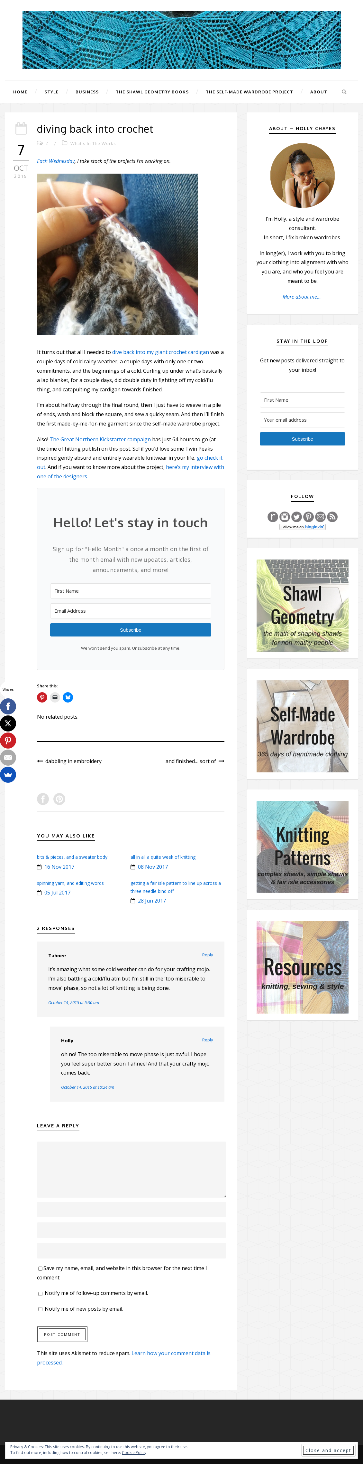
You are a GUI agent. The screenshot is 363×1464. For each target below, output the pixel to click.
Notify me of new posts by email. (84, 1308)
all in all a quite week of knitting (163, 857)
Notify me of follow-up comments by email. (96, 1293)
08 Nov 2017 (153, 866)
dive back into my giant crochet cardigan (160, 352)
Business (87, 91)
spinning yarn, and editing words (70, 883)
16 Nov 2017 (59, 866)
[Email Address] (130, 610)
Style (51, 91)
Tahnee (57, 955)
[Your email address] (302, 419)
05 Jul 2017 (57, 892)
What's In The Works (93, 143)
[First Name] (130, 590)
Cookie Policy (134, 1452)
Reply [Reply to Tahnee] (207, 955)
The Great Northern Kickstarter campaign (100, 439)
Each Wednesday (56, 161)
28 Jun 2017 (152, 900)
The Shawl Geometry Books (152, 91)
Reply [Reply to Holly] (207, 1040)
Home (20, 91)
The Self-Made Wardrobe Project (249, 91)
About (318, 91)
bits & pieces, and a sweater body (72, 857)
